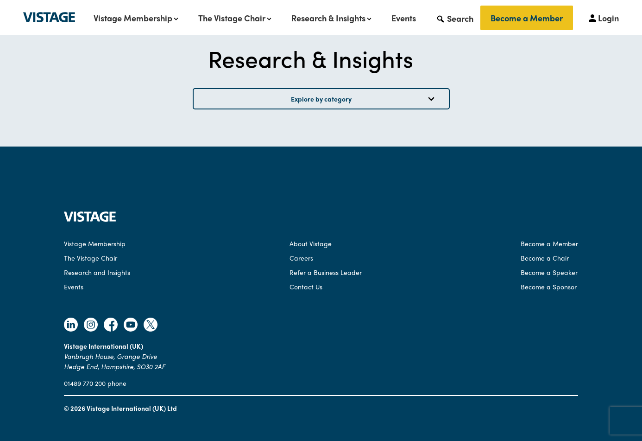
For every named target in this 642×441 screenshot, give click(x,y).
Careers (301, 257)
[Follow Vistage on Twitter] (150, 326)
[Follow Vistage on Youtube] (131, 326)
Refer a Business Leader (326, 272)
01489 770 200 (85, 383)
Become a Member (527, 18)
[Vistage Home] (90, 219)
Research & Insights (328, 18)
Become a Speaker (549, 272)
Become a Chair (545, 257)
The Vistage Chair (231, 18)
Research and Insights (97, 272)
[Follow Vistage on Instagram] (91, 326)
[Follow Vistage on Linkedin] (71, 326)
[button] (455, 18)
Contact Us (306, 286)
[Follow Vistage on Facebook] (111, 326)
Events (403, 18)
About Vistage (311, 243)
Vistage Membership (133, 18)
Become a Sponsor (549, 286)
